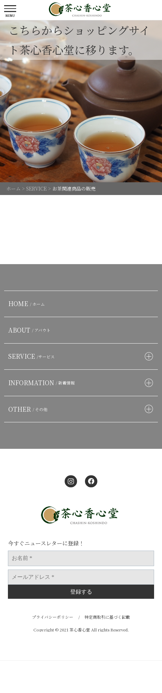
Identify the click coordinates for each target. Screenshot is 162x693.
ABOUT (30, 330)
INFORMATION (42, 382)
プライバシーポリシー (52, 617)
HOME (27, 303)
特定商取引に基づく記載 (107, 617)
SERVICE (32, 356)
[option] (81, 101)
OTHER (29, 409)
